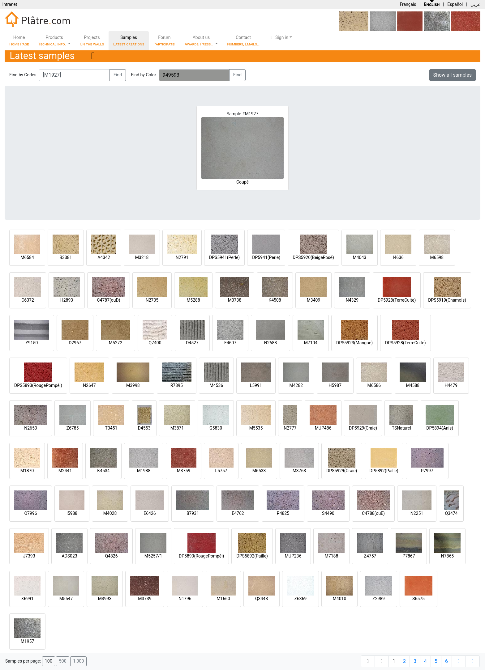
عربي (475, 4)
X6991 (27, 598)
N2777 (290, 428)
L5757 (221, 470)
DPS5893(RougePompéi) (38, 385)
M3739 (145, 598)
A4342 (103, 257)
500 (62, 661)
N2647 (89, 385)
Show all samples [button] (452, 75)
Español (455, 4)
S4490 (328, 513)
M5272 (115, 342)
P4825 (283, 513)
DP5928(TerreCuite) (397, 300)
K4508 (274, 300)
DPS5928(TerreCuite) (405, 342)
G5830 (215, 428)
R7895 (176, 385)
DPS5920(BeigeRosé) (313, 257)
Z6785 (73, 428)
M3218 (142, 257)
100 (48, 661)
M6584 (27, 257)
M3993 (105, 598)
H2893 (66, 300)
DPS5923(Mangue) (354, 342)
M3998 (133, 385)
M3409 (313, 300)
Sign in (278, 37)
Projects (92, 40)
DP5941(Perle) (266, 257)
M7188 (331, 555)
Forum (164, 40)
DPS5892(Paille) (252, 555)
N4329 (352, 300)
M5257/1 (153, 555)
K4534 (103, 470)
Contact (243, 40)
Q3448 (261, 598)
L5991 (256, 385)
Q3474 (451, 513)
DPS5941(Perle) (224, 257)
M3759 (184, 470)
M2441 (65, 470)
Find (118, 75)
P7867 (408, 555)
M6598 (437, 257)
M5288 (193, 300)
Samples (128, 40)
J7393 (29, 555)
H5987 (335, 385)
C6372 (27, 300)
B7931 (193, 513)
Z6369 (300, 598)
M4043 (359, 257)
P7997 (427, 470)
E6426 (150, 513)
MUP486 (323, 428)
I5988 (72, 513)
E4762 (238, 513)
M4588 (412, 385)
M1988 (144, 470)
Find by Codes (22, 74)
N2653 (30, 428)
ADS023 (69, 555)
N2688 (270, 342)
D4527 (192, 342)
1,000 (78, 661)
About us (199, 40)
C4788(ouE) (373, 513)
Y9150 (32, 342)
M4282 (296, 385)
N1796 (184, 598)
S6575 (418, 598)
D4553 (144, 428)
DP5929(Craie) (363, 428)
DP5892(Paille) (384, 470)
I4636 (398, 257)
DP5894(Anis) (439, 428)
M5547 (66, 598)
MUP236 (293, 555)
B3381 (65, 257)
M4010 (339, 598)
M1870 (27, 470)
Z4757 (370, 555)
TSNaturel (401, 428)
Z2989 (378, 598)
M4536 (216, 385)
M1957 (27, 641)
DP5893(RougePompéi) (201, 555)
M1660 (223, 598)
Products (52, 40)
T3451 (111, 428)
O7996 (30, 513)
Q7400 (154, 342)
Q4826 (111, 555)
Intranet (9, 4)
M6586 (374, 385)
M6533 (259, 470)
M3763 (299, 470)
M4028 (110, 513)
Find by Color (143, 74)
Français (408, 4)
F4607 (230, 342)
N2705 (152, 300)
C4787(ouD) (108, 300)
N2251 (416, 513)
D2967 (75, 342)
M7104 (311, 342)
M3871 (177, 428)
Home (19, 40)
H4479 (451, 385)
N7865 (447, 555)
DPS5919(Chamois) (447, 300)
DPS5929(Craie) (341, 470)
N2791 (182, 257)
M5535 (256, 428)
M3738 (235, 300)
